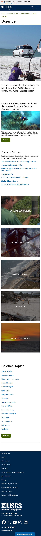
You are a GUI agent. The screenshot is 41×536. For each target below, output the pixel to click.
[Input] (24, 7)
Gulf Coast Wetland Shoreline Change (14, 177)
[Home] (6, 9)
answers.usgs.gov (7, 530)
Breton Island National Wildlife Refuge (15, 184)
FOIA (3, 457)
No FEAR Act (5, 476)
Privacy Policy (6, 465)
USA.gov (4, 480)
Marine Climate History (9, 181)
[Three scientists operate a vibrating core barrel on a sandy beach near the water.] (20, 53)
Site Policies (5, 461)
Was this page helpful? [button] (25, 534)
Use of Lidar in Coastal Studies (12, 165)
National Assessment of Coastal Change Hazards (18, 162)
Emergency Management (9, 495)
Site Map (4, 468)
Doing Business (6, 491)
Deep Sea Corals (7, 174)
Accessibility (5, 453)
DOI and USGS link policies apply (12, 472)
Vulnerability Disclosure (9, 484)
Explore (6, 140)
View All (6, 436)
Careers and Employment (9, 487)
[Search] (32, 7)
